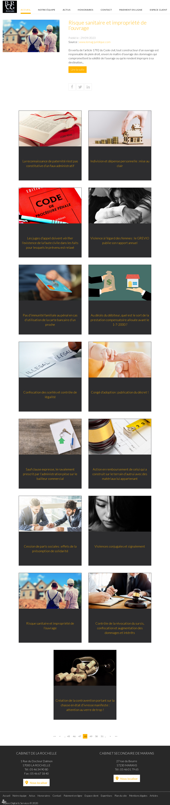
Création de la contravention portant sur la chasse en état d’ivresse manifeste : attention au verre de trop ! (85, 705)
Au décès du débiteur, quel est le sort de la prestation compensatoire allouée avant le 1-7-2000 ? (120, 319)
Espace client (158, 9)
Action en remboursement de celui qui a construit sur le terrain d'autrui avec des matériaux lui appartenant (120, 474)
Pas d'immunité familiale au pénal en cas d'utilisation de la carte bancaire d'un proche (50, 319)
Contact (106, 9)
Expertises (106, 795)
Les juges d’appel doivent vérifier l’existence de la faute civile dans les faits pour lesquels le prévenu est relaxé (50, 242)
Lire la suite (77, 69)
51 (102, 736)
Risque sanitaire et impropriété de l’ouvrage (50, 626)
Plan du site (120, 795)
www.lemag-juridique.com (95, 42)
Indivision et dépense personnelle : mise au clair (120, 163)
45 (68, 736)
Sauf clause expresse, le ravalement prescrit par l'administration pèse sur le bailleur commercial (50, 474)
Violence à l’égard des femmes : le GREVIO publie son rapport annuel (120, 240)
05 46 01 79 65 (129, 769)
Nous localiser (38, 782)
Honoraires (85, 9)
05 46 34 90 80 (39, 769)
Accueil (26, 9)
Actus (66, 9)
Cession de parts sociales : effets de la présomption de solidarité (50, 548)
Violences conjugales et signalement (120, 546)
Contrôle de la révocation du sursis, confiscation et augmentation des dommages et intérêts (120, 628)
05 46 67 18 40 (39, 773)
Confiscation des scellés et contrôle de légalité (50, 394)
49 (91, 736)
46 (74, 736)
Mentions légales (138, 795)
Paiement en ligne (131, 9)
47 (80, 736)
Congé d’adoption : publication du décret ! (120, 392)
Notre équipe (46, 9)
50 (96, 736)
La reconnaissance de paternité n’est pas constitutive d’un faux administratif (50, 163)
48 (85, 736)
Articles (154, 795)
